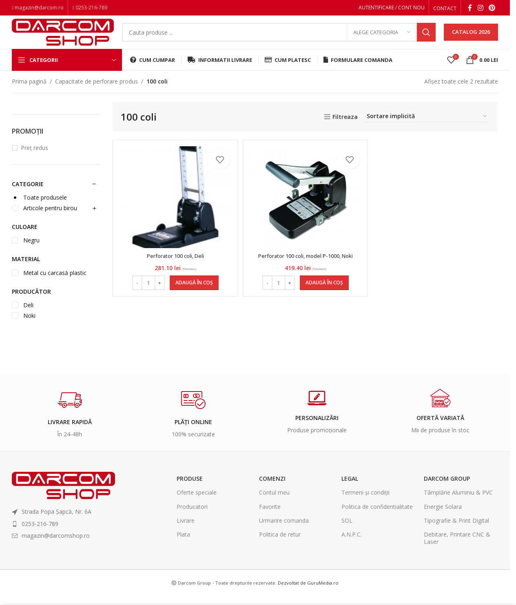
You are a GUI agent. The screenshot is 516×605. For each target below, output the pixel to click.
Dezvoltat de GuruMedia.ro (308, 594)
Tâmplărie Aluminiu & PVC (458, 503)
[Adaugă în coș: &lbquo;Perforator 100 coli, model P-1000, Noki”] (324, 293)
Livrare (186, 531)
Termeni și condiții (365, 503)
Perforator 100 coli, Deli (174, 267)
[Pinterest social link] (492, 8)
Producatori (192, 517)
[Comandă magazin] (427, 128)
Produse (190, 489)
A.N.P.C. (351, 545)
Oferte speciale (197, 503)
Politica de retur (280, 545)
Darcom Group (447, 489)
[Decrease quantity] (136, 293)
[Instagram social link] (480, 8)
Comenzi (272, 489)
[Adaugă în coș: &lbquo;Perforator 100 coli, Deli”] (192, 293)
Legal (349, 489)
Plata (183, 545)
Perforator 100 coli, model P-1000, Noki (305, 267)
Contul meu (274, 503)
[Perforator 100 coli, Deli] (174, 208)
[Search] (279, 38)
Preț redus (34, 159)
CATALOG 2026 (471, 38)
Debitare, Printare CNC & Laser (457, 549)
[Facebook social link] (470, 8)
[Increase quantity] (158, 293)
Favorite (270, 517)
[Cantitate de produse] (147, 293)
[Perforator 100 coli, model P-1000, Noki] (305, 208)
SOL (346, 531)
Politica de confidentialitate (377, 517)
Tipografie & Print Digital (456, 531)
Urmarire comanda (284, 531)
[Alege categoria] (382, 38)
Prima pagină (29, 92)
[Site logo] (63, 38)
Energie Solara (443, 517)
